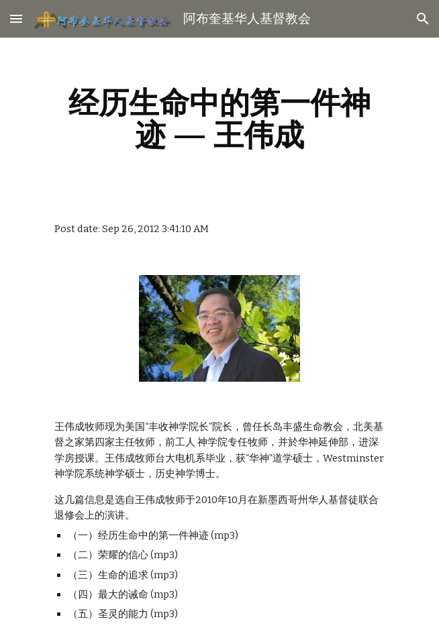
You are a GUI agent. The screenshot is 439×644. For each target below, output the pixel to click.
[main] (219, 118)
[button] (16, 18)
